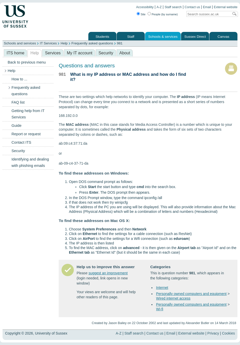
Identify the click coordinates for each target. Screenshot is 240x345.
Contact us (192, 7)
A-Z (159, 7)
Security (106, 53)
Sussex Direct (195, 37)
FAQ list (18, 102)
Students (102, 37)
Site (143, 14)
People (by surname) (165, 14)
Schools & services (163, 37)
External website (225, 7)
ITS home (15, 53)
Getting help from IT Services (27, 114)
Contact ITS (21, 142)
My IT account (79, 53)
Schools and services (20, 43)
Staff (130, 37)
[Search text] (207, 14)
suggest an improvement (108, 273)
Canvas (223, 37)
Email (207, 7)
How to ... (19, 79)
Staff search (173, 7)
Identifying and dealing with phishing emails (30, 162)
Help (64, 43)
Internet (162, 288)
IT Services (48, 43)
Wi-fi (159, 309)
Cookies (228, 333)
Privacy (213, 333)
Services (53, 53)
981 (120, 43)
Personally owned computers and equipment (191, 294)
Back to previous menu (27, 62)
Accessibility (145, 7)
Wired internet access (173, 298)
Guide (16, 126)
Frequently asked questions (92, 43)
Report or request (26, 134)
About (124, 53)
